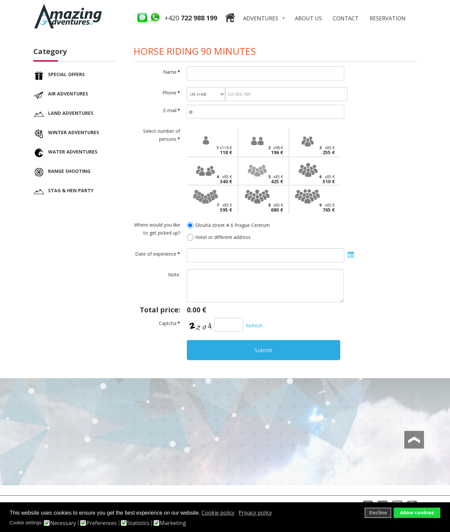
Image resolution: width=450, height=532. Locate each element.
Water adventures (72, 152)
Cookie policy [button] (218, 512)
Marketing (173, 523)
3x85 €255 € (329, 150)
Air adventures (68, 93)
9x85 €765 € (329, 207)
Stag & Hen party (70, 190)
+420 (190, 17)
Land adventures (70, 113)
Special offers (66, 74)
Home (230, 18)
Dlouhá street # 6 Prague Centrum (232, 225)
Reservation (388, 18)
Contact (346, 18)
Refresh (254, 325)
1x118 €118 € (224, 150)
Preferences (101, 523)
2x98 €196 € (277, 150)
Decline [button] (378, 512)
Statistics (138, 523)
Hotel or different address (223, 237)
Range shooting (69, 171)
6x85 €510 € (329, 179)
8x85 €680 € (277, 207)
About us (308, 18)
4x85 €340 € (226, 179)
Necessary (63, 523)
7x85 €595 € (226, 207)
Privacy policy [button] (255, 512)
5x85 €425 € (277, 179)
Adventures (260, 18)
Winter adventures (73, 132)
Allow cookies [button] (417, 512)
